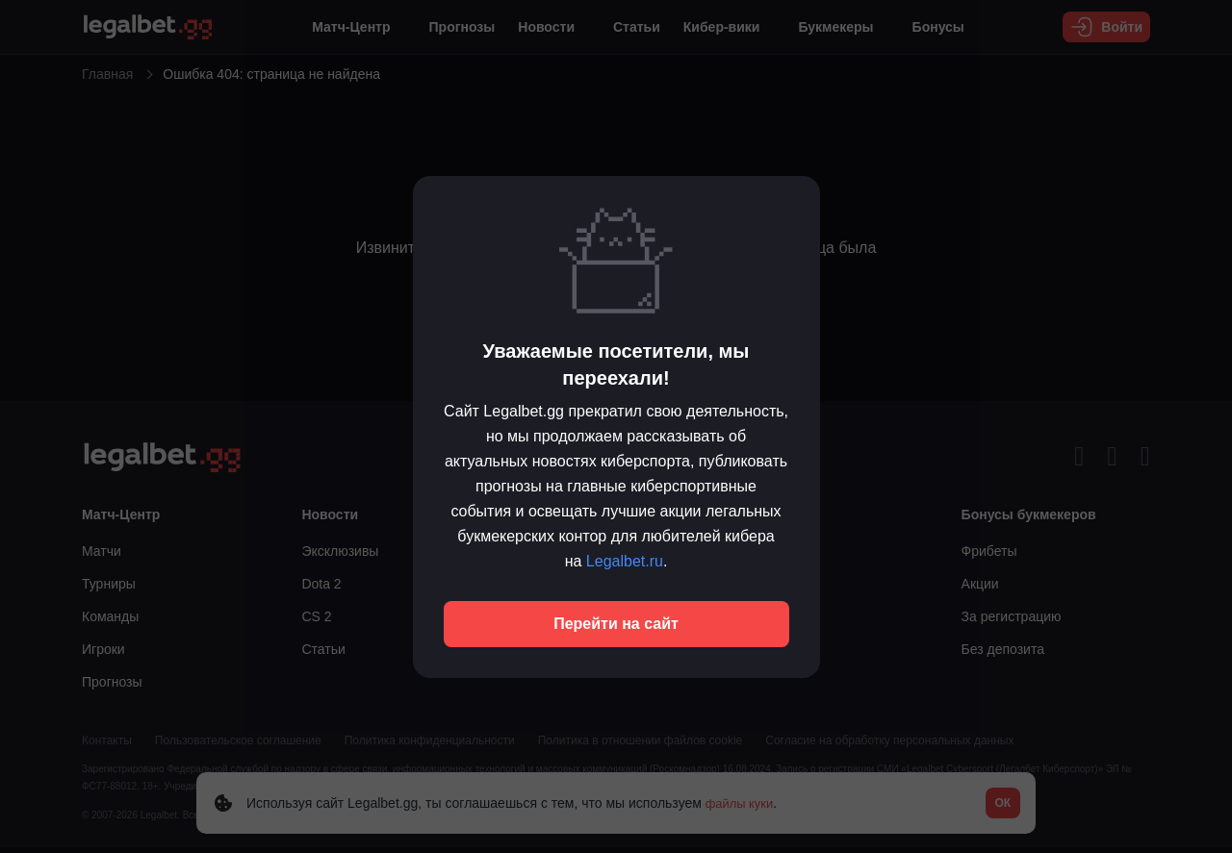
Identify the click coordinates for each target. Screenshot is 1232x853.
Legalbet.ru (624, 561)
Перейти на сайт (616, 623)
